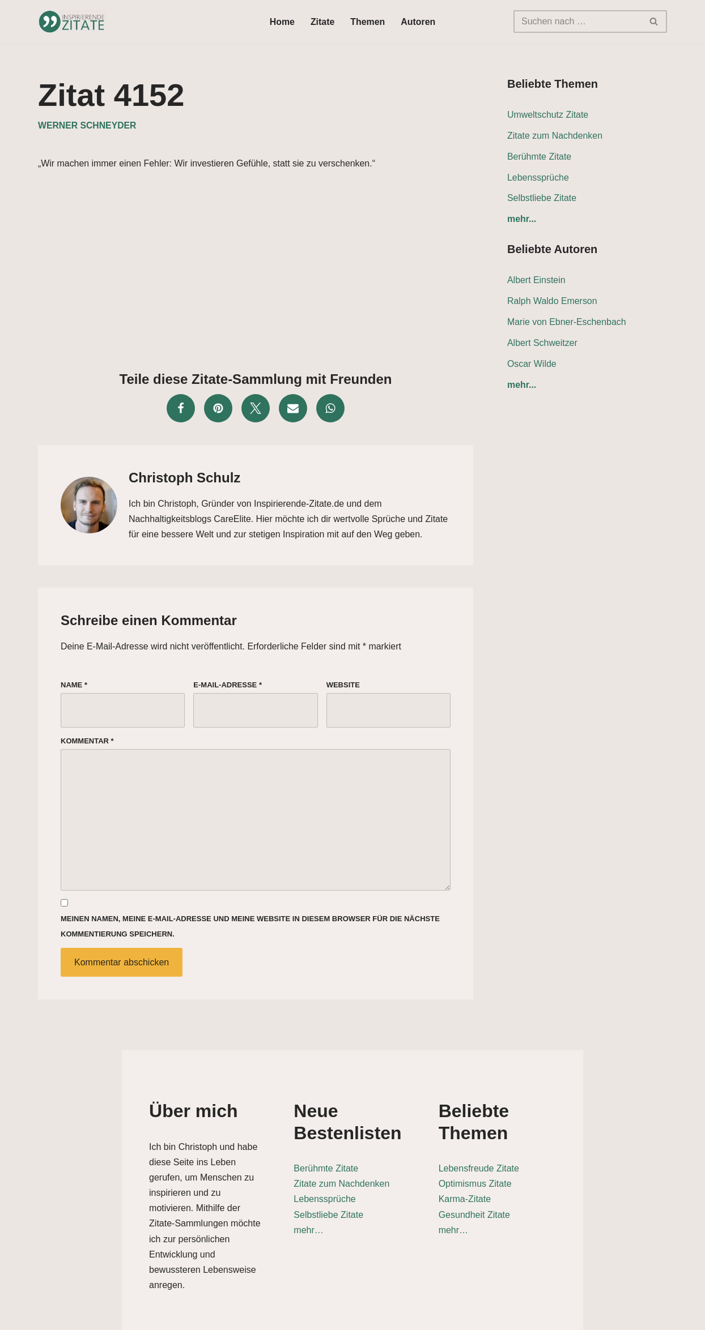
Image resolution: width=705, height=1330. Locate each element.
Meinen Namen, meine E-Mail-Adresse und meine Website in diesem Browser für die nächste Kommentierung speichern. (250, 930)
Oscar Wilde (532, 365)
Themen (367, 22)
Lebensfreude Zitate (514, 1149)
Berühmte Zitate (539, 157)
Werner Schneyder (87, 126)
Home (281, 22)
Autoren (418, 22)
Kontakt (589, 1315)
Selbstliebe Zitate (542, 199)
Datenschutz (532, 1315)
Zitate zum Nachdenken (555, 136)
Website (343, 686)
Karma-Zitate (500, 1180)
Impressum (642, 1315)
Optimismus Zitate (510, 1165)
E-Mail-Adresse (227, 686)
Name (74, 686)
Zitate (323, 22)
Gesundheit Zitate (509, 1195)
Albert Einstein (536, 281)
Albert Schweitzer (542, 344)
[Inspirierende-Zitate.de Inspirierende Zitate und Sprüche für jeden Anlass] (72, 21)
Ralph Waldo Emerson (552, 302)
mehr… (273, 1211)
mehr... (522, 220)
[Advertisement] (255, 268)
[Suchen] (577, 21)
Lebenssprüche (538, 178)
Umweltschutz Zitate (548, 115)
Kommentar (87, 743)
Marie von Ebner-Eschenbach (567, 323)
